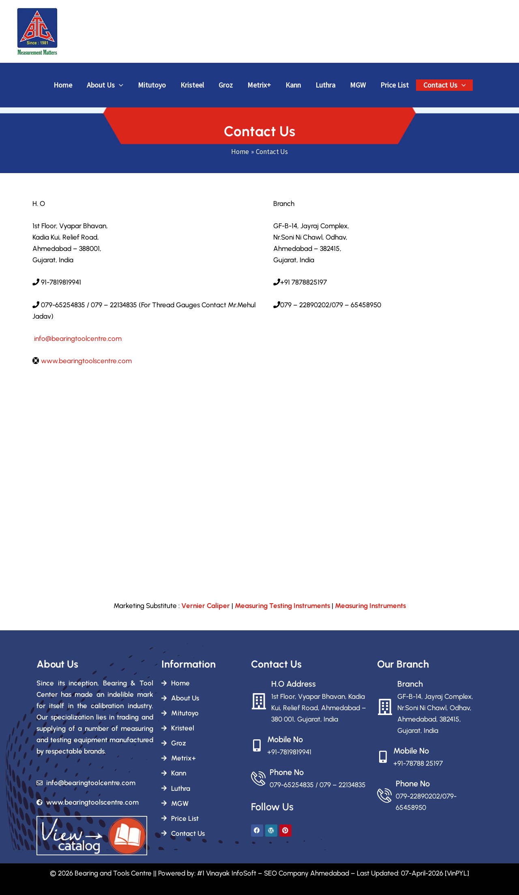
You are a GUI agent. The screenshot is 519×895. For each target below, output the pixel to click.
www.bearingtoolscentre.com (86, 361)
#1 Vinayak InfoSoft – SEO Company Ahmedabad (273, 873)
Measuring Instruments (370, 606)
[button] (119, 85)
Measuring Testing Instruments (282, 606)
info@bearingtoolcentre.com (77, 338)
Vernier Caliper (205, 606)
